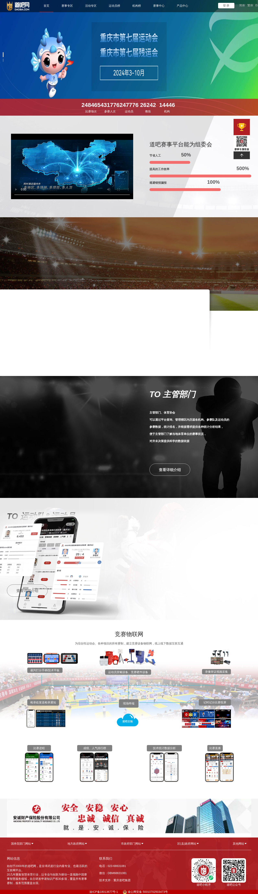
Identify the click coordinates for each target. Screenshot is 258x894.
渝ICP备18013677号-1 (103, 891)
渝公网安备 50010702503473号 (148, 891)
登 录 (226, 5)
